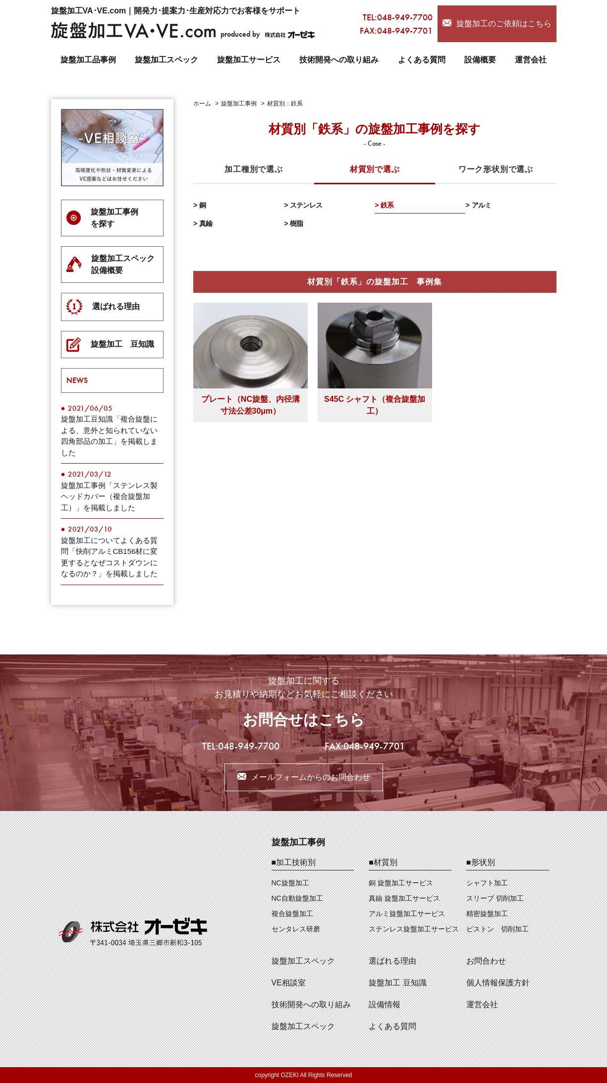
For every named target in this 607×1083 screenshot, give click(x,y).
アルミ (481, 205)
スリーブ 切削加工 (495, 898)
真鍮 (205, 223)
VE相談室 (289, 982)
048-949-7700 (405, 17)
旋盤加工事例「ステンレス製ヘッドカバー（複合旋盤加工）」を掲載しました (109, 496)
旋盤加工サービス (248, 59)
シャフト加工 (487, 883)
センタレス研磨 (296, 929)
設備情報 (384, 1004)
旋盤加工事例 (298, 842)
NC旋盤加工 (290, 883)
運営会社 (531, 59)
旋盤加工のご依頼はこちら (504, 23)
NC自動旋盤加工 (297, 898)
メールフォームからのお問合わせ (310, 777)
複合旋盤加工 (292, 914)
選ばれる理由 (392, 961)
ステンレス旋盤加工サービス (414, 929)
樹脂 (296, 223)
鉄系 (387, 205)
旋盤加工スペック (166, 59)
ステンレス (306, 205)
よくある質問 (421, 59)
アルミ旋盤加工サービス (407, 914)
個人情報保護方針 (498, 982)
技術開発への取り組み (339, 59)
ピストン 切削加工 (497, 929)
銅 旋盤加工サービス (401, 883)
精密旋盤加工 (487, 914)
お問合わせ (486, 961)
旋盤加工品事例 (88, 59)
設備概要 (480, 59)
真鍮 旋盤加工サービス (404, 898)
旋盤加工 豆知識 (397, 982)
